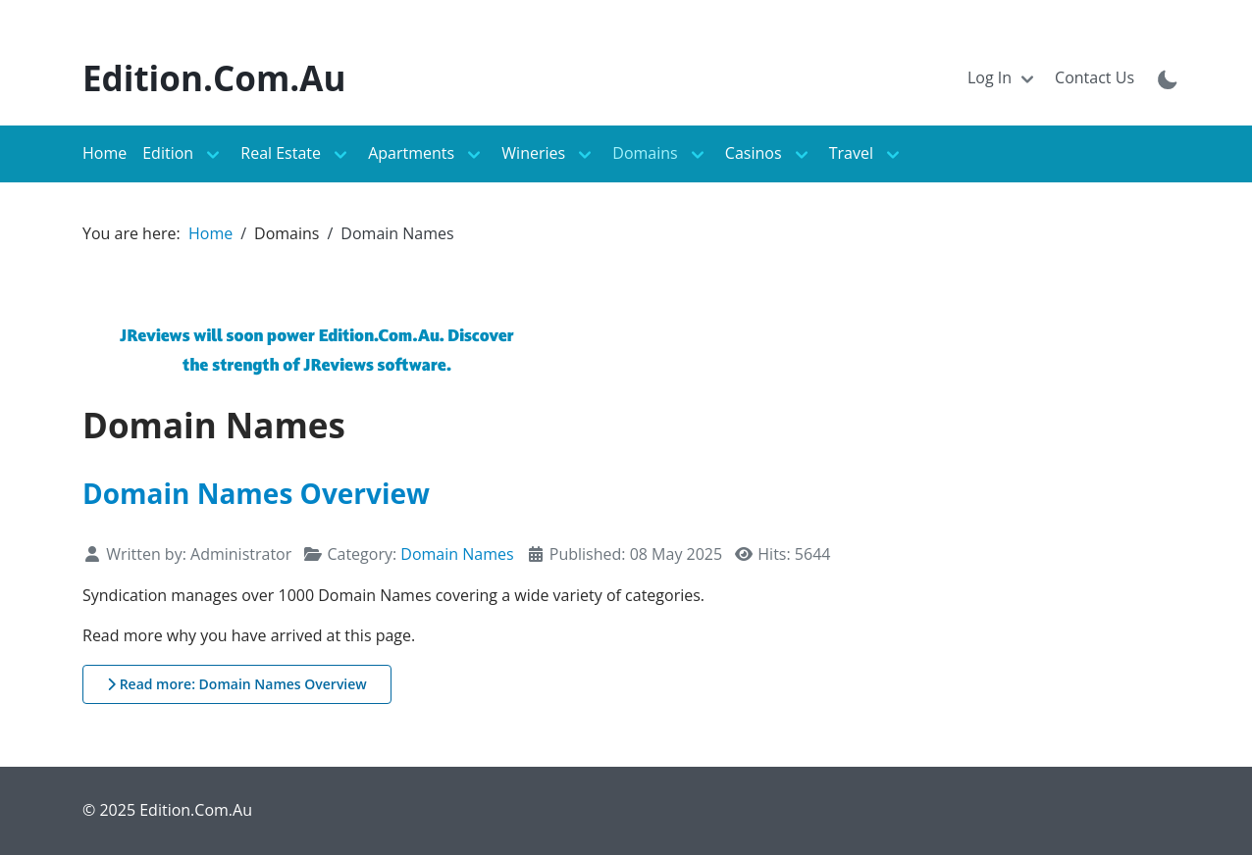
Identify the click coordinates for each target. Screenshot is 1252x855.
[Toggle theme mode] (1167, 78)
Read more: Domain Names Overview (237, 684)
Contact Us (1094, 77)
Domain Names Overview (256, 493)
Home (104, 153)
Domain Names (456, 554)
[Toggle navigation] (1003, 78)
